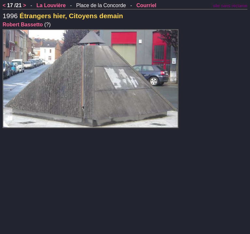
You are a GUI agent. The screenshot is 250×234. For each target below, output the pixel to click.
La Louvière (51, 5)
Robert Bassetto (23, 24)
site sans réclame (230, 5)
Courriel (146, 5)
